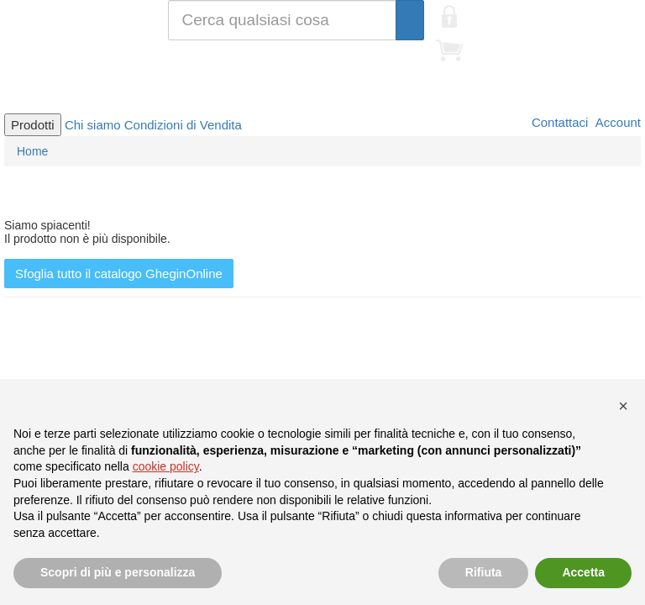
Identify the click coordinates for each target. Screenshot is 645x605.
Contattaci (558, 122)
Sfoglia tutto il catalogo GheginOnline (119, 273)
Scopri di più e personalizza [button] (117, 572)
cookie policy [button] (166, 466)
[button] (623, 405)
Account (616, 122)
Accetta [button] (583, 572)
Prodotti (33, 125)
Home (32, 151)
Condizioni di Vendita (183, 125)
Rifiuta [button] (483, 572)
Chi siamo (93, 125)
